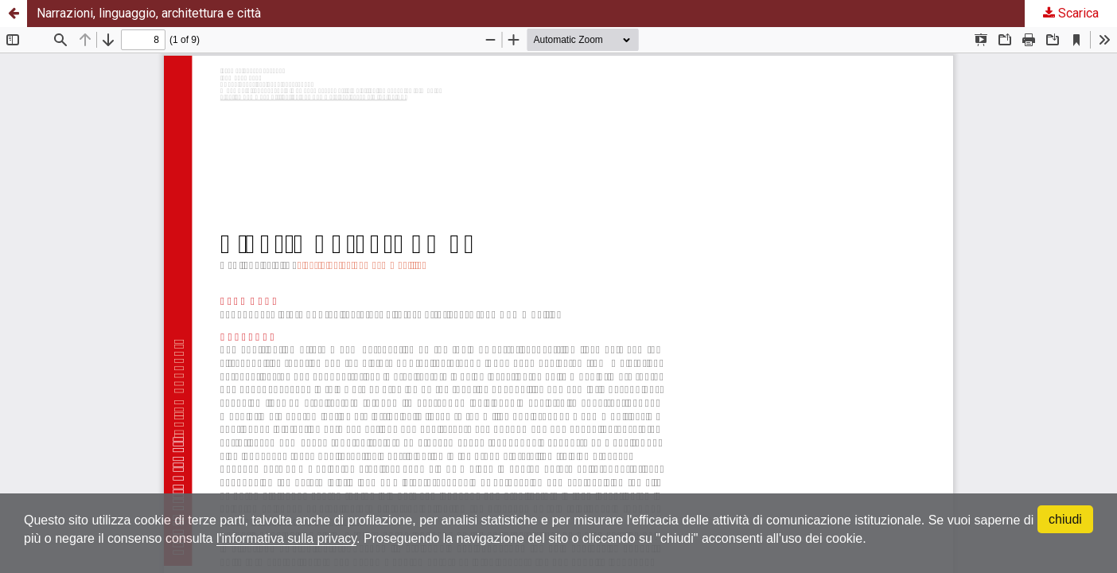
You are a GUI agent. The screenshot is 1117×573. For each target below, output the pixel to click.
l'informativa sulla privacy (286, 538)
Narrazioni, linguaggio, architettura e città (149, 13)
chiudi (1065, 519)
